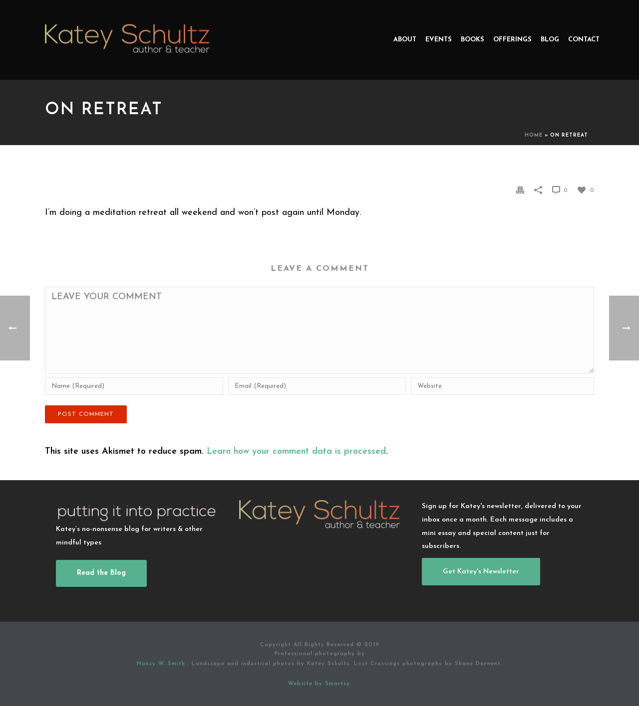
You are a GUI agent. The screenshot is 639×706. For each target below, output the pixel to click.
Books (472, 39)
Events (438, 39)
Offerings (512, 39)
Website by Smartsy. (319, 684)
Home (534, 135)
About (404, 39)
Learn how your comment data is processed (296, 451)
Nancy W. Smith (162, 664)
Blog (550, 39)
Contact (584, 39)
